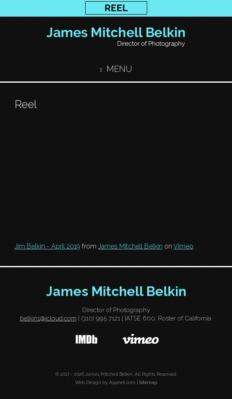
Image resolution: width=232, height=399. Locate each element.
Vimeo (183, 246)
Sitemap (148, 382)
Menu (116, 69)
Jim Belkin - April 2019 (47, 246)
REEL (116, 7)
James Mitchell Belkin (130, 246)
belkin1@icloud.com (48, 318)
